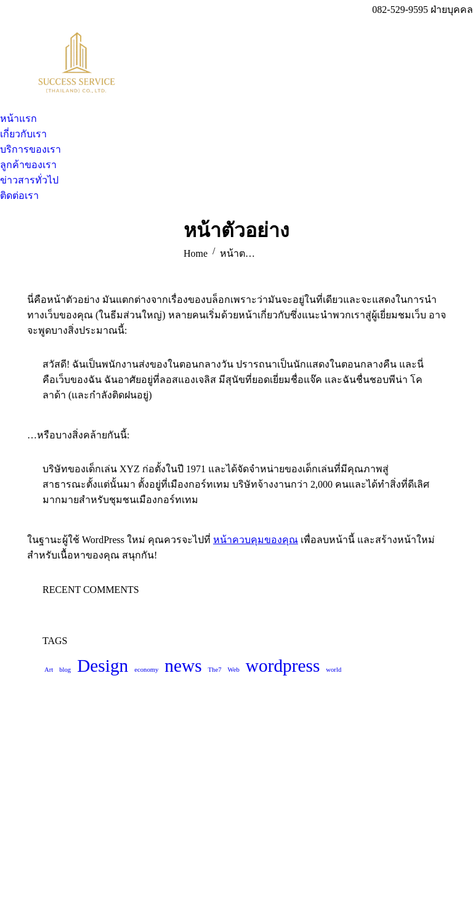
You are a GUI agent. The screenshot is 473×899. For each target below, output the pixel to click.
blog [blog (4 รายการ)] (65, 669)
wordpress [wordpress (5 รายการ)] (283, 665)
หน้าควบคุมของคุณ (255, 539)
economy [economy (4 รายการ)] (146, 669)
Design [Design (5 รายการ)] (102, 665)
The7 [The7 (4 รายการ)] (215, 669)
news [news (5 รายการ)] (182, 665)
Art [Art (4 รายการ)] (48, 669)
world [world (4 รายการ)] (333, 669)
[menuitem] (18, 118)
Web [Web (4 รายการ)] (234, 669)
